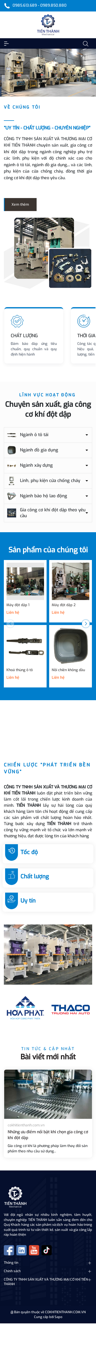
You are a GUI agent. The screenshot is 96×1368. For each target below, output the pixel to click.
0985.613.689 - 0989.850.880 (40, 5)
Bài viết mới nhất (48, 1057)
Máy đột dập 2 (64, 605)
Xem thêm (20, 204)
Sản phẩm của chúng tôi (48, 550)
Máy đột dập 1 (17, 605)
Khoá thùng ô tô (19, 670)
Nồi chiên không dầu (68, 670)
